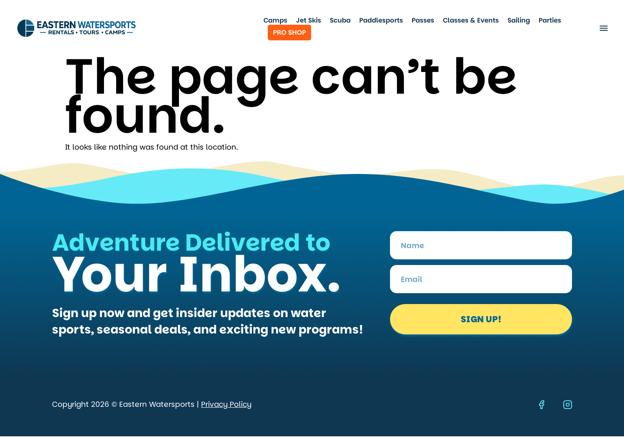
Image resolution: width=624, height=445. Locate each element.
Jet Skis (308, 20)
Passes (423, 20)
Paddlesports (381, 20)
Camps (275, 20)
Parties (550, 20)
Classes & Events (471, 20)
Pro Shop (289, 32)
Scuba (340, 20)
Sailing (518, 20)
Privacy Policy (226, 404)
